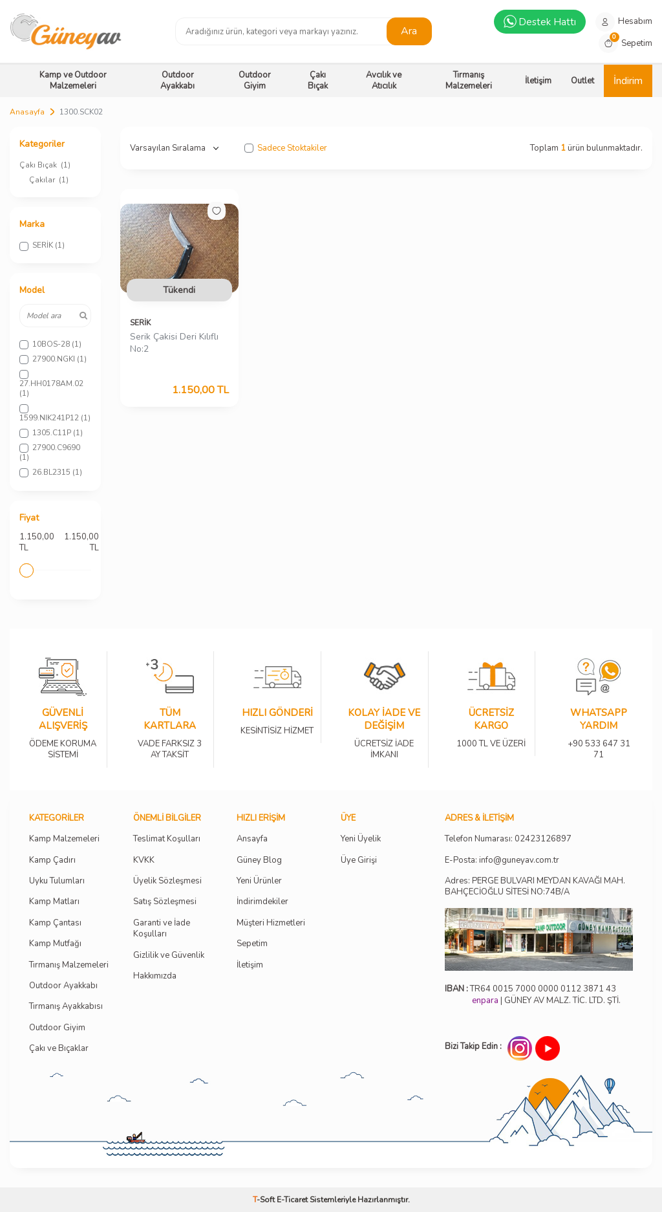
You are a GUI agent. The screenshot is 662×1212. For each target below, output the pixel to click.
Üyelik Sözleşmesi (167, 881)
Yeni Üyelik (361, 839)
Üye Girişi (359, 860)
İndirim (628, 81)
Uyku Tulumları (57, 881)
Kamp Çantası (55, 923)
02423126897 (543, 839)
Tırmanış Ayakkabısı (66, 1006)
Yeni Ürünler (259, 881)
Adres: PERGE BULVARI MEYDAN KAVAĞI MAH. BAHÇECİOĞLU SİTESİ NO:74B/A (535, 886)
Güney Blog (259, 860)
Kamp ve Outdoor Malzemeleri (73, 80)
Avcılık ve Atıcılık (383, 80)
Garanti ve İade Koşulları (161, 929)
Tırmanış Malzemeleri (468, 80)
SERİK (140, 323)
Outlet (582, 81)
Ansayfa (252, 839)
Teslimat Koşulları (166, 839)
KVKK (144, 860)
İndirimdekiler (262, 901)
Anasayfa (27, 112)
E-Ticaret (292, 1200)
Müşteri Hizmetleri (271, 923)
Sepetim (252, 943)
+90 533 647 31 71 (598, 740)
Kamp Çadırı (52, 860)
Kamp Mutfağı (55, 943)
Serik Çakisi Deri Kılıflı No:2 (174, 343)
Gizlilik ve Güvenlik (168, 955)
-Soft (265, 1200)
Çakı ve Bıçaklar (59, 1048)
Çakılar (49, 180)
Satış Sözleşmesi (165, 901)
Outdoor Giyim (255, 80)
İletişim (538, 81)
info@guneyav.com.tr (519, 860)
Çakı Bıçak (318, 80)
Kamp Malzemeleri (64, 839)
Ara (409, 31)
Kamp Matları (54, 901)
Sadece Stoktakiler (285, 148)
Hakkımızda (154, 976)
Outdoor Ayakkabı (177, 80)
